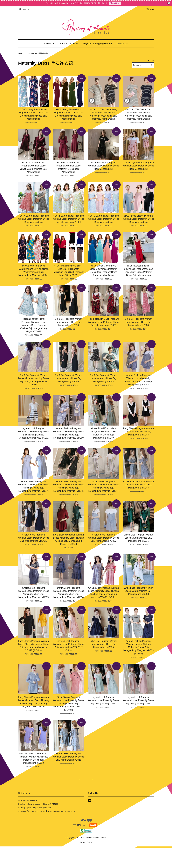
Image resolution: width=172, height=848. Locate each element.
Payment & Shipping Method (97, 43)
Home (20, 53)
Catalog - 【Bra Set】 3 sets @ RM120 (35, 808)
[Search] (26, 9)
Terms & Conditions (69, 43)
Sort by (151, 60)
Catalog (49, 43)
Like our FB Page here (27, 800)
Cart (152, 9)
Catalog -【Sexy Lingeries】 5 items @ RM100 (38, 804)
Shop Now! (115, 3)
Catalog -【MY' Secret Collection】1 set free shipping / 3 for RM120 (47, 811)
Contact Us (122, 43)
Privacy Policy (86, 842)
